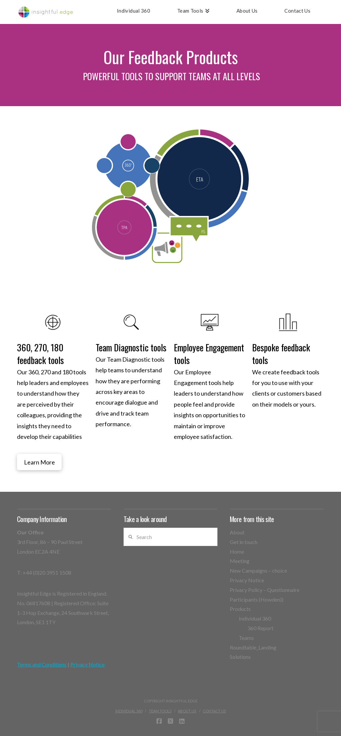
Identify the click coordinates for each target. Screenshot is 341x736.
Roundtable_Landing (253, 647)
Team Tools (160, 711)
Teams (246, 638)
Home (237, 551)
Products (240, 609)
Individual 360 (255, 618)
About (237, 532)
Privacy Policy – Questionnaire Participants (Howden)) (264, 595)
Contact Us (214, 711)
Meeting (239, 561)
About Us (187, 711)
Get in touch (243, 542)
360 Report (260, 628)
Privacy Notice (87, 664)
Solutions (240, 656)
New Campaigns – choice (258, 570)
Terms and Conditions (42, 664)
